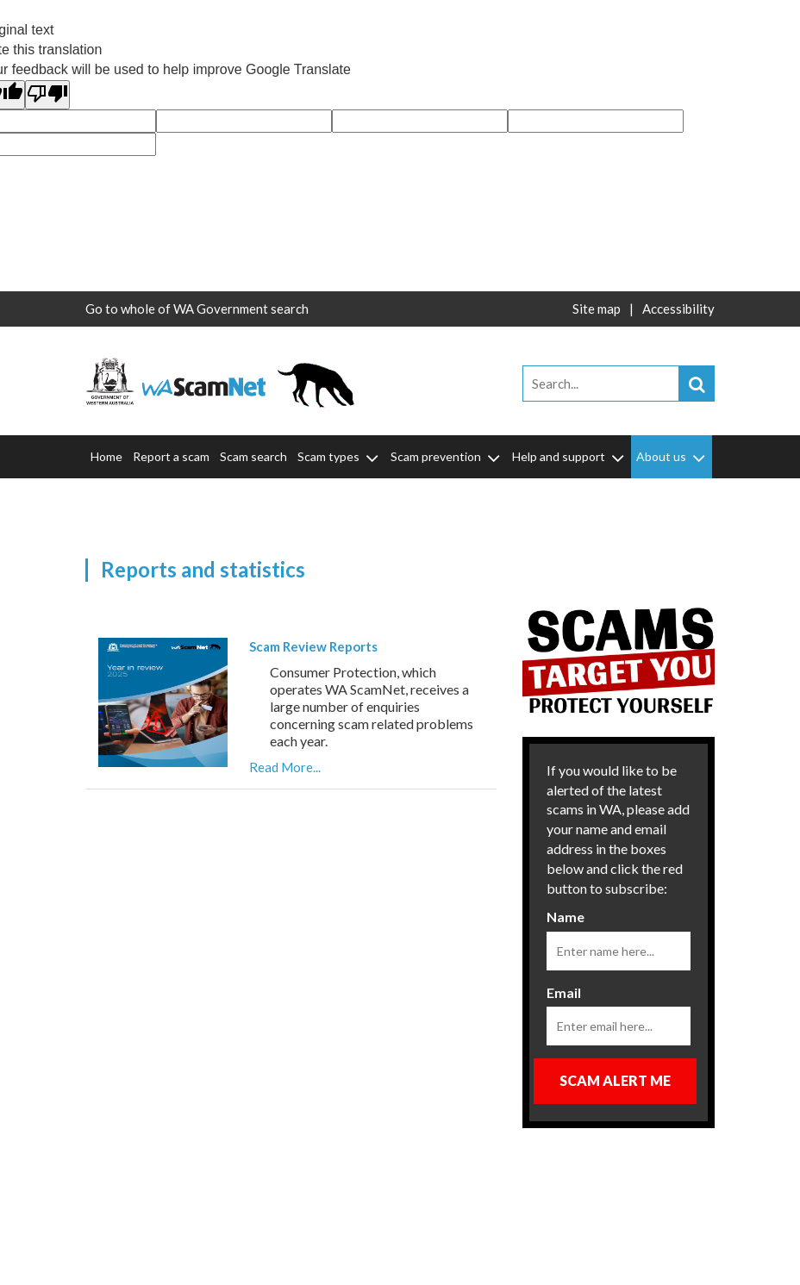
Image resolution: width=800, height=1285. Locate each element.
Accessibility (678, 308)
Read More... (285, 767)
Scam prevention (447, 456)
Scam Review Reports (313, 646)
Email (564, 992)
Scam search (253, 456)
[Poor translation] (47, 95)
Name (565, 916)
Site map (596, 308)
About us (672, 456)
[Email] (619, 1026)
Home (106, 456)
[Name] (619, 951)
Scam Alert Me (615, 1080)
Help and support (569, 456)
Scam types (339, 456)
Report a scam (171, 456)
